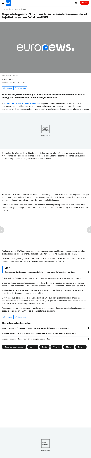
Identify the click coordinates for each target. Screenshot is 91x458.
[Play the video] (45, 47)
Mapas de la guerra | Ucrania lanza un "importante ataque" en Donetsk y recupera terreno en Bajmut (39, 333)
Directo (84, 3)
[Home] (2, 9)
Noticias (8, 9)
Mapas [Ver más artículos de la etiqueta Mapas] (69, 347)
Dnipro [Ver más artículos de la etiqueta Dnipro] (81, 347)
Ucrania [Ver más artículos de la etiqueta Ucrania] (56, 347)
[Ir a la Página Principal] (8, 3)
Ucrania (23, 9)
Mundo (16, 9)
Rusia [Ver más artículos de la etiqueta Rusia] (44, 347)
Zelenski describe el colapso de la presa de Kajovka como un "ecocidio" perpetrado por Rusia (40, 272)
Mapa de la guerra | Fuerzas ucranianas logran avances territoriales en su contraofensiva (35, 328)
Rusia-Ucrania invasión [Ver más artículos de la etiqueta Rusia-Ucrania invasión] (14, 347)
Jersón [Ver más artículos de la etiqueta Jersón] (33, 347)
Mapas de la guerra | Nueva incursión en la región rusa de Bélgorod (27, 339)
